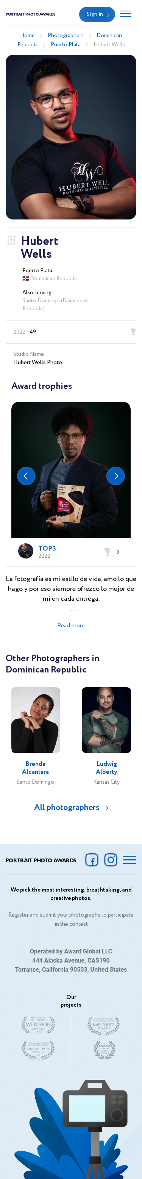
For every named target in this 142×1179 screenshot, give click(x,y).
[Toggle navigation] (125, 14)
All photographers (67, 808)
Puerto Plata (66, 45)
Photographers (66, 35)
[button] (26, 476)
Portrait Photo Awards (31, 14)
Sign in (95, 14)
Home (27, 35)
